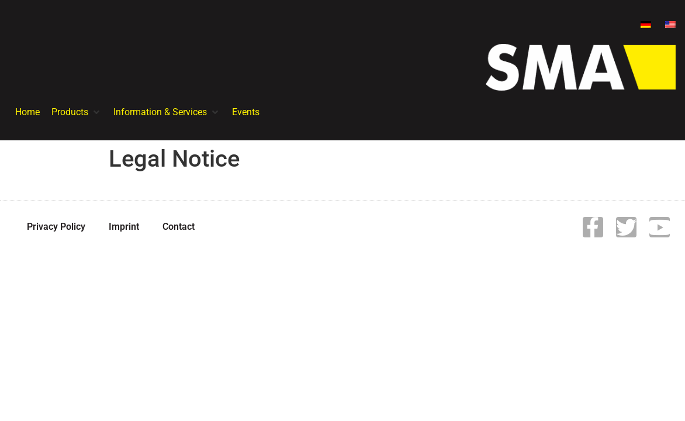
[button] (77, 112)
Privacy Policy (56, 226)
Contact (178, 226)
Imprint (124, 226)
